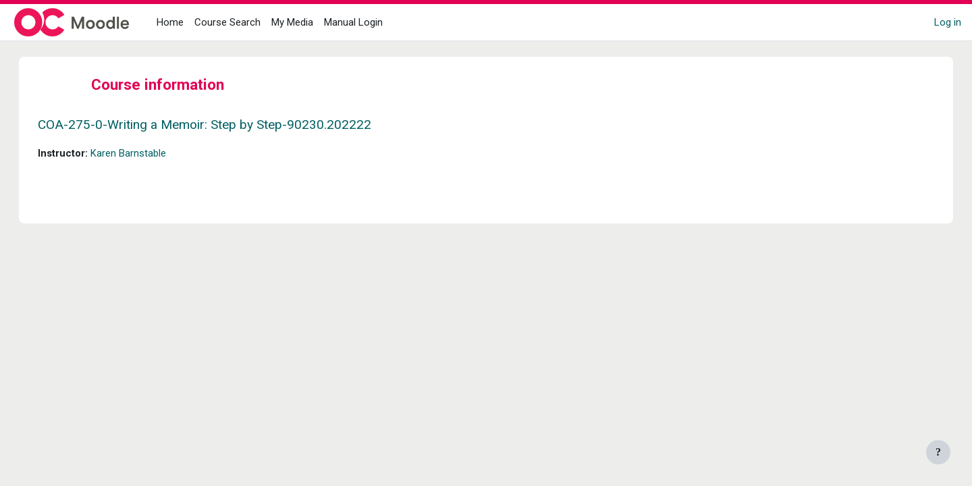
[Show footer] (938, 452)
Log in (947, 22)
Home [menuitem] (170, 22)
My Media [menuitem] (292, 22)
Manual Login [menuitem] (353, 22)
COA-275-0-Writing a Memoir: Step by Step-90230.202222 (218, 124)
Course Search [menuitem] (227, 22)
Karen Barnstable (142, 153)
